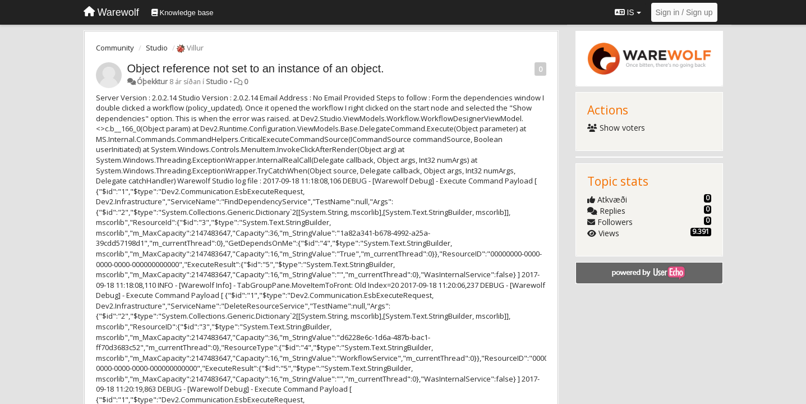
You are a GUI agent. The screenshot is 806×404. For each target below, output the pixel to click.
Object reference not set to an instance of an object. (255, 68)
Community (115, 48)
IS (628, 12)
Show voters (616, 127)
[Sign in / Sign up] (684, 12)
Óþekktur (152, 81)
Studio (157, 48)
